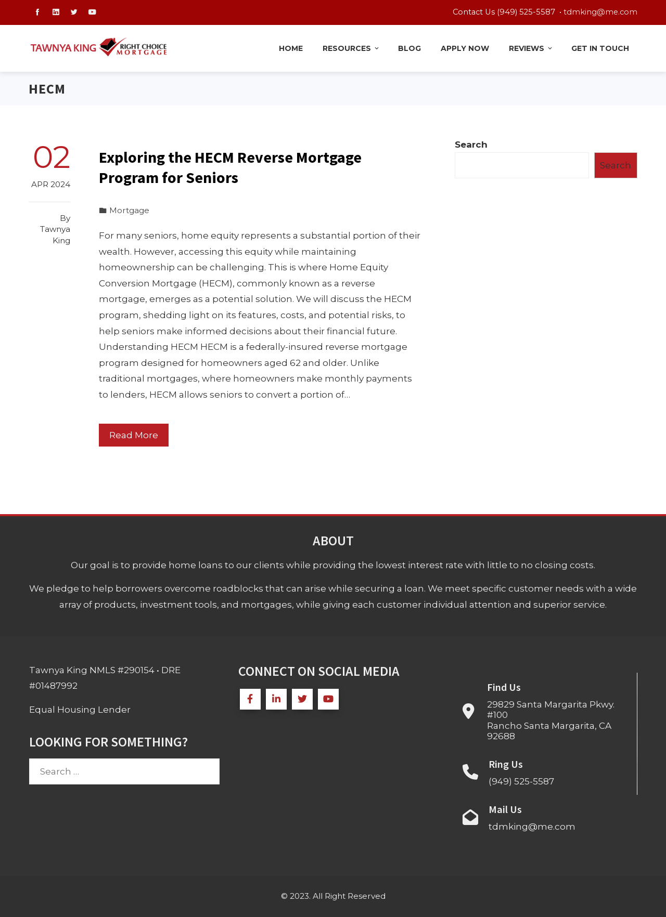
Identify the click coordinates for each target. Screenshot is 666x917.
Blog (409, 48)
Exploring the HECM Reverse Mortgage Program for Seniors (230, 167)
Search (471, 144)
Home (291, 48)
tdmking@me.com (600, 12)
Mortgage (129, 210)
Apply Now (465, 48)
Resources (351, 48)
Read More (133, 435)
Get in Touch (600, 48)
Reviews (531, 48)
